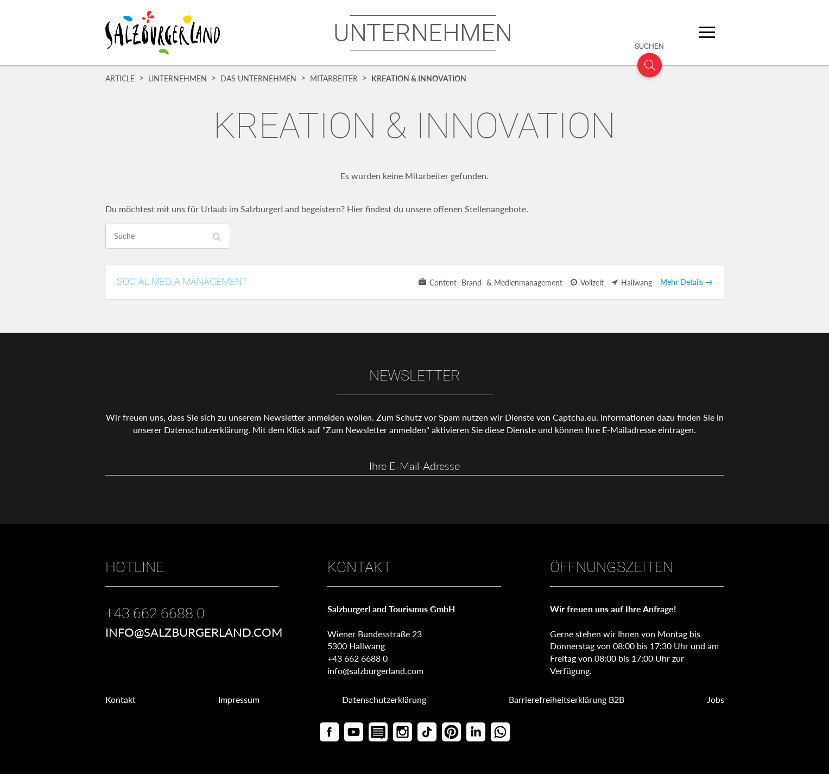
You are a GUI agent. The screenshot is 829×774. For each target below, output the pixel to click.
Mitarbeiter (334, 79)
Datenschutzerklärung (206, 429)
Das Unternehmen (258, 79)
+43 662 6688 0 (155, 613)
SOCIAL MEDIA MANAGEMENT (182, 281)
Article (120, 79)
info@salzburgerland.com (193, 632)
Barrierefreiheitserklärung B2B (566, 699)
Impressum (239, 699)
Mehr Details (686, 282)
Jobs (715, 699)
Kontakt (120, 699)
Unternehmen (177, 79)
